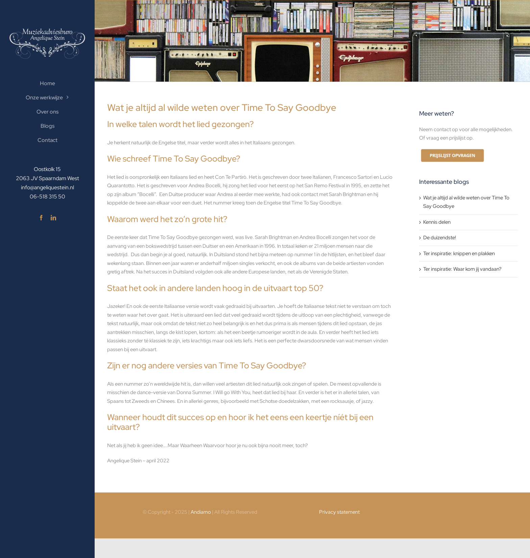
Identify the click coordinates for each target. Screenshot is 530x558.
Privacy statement (339, 512)
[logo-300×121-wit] (47, 30)
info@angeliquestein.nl (47, 187)
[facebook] (41, 217)
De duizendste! (439, 237)
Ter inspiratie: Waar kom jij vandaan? (462, 269)
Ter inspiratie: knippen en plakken (459, 253)
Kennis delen (437, 222)
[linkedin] (53, 217)
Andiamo (201, 512)
